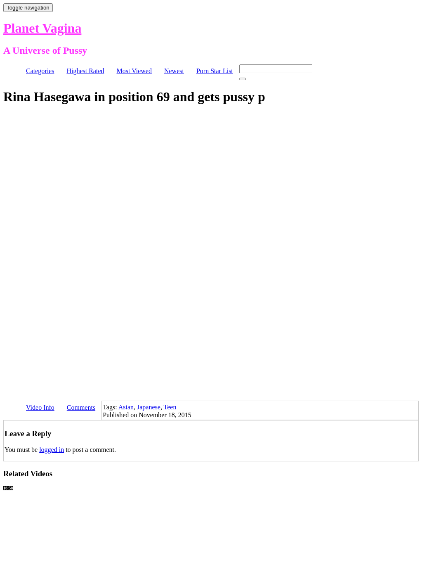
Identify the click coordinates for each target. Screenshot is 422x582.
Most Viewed (134, 70)
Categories (40, 70)
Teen (170, 407)
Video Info (40, 407)
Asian (126, 407)
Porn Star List (214, 70)
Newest (174, 70)
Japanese (148, 407)
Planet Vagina (42, 28)
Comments (81, 407)
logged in (51, 449)
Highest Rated (85, 70)
